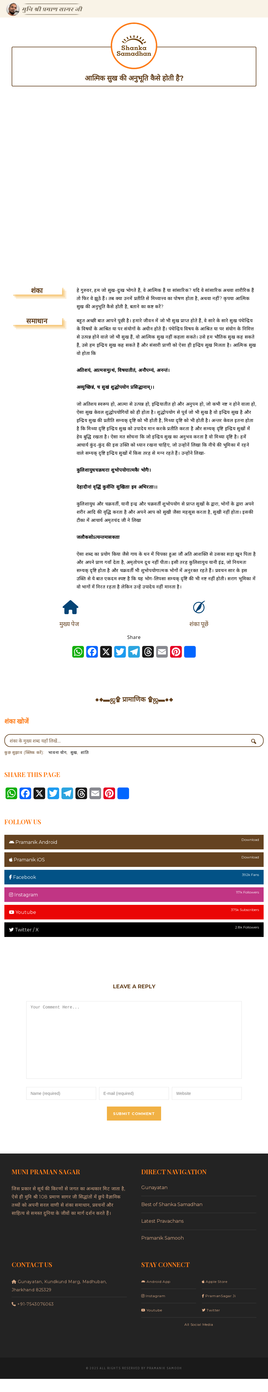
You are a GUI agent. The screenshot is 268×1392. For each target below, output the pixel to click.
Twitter (211, 1323)
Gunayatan (154, 1200)
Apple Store (215, 1294)
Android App (155, 1294)
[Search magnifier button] (255, 741)
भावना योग (57, 752)
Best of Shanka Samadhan (171, 1217)
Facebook (22, 877)
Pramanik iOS (27, 860)
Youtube (22, 912)
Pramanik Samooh (162, 1251)
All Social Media (198, 1337)
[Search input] (128, 740)
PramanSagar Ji (219, 1309)
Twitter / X (24, 930)
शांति (85, 752)
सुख (73, 752)
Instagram (23, 895)
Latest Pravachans (162, 1234)
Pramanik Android (33, 842)
